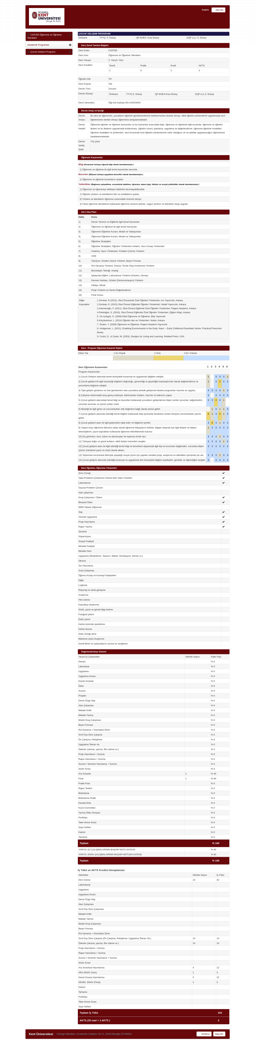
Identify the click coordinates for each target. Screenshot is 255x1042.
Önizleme (204, 1034)
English (205, 10)
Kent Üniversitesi (41, 1034)
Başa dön (219, 1034)
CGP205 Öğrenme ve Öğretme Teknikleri (44, 36)
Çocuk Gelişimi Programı (41, 51)
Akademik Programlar (38, 45)
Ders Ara (218, 10)
